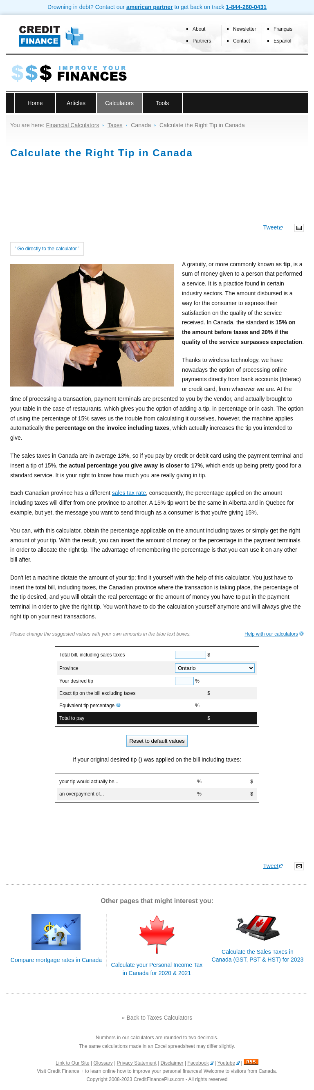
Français (283, 29)
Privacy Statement (137, 1063)
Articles (76, 103)
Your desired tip (76, 681)
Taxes (115, 125)
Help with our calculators (271, 634)
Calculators (119, 103)
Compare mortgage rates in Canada (56, 960)
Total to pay (71, 718)
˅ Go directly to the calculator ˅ (47, 249)
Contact (241, 41)
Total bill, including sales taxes (92, 655)
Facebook (198, 1063)
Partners (202, 41)
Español (282, 41)
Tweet (270, 227)
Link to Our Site (73, 1063)
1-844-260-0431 (246, 7)
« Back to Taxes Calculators (157, 1017)
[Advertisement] (157, 195)
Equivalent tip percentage (90, 705)
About (199, 29)
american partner (149, 7)
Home (35, 103)
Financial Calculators (72, 125)
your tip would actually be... (89, 781)
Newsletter (244, 29)
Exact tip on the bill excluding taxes (97, 693)
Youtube (227, 1063)
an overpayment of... (81, 794)
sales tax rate (129, 493)
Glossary (103, 1063)
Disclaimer (172, 1063)
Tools (162, 103)
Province (68, 668)
